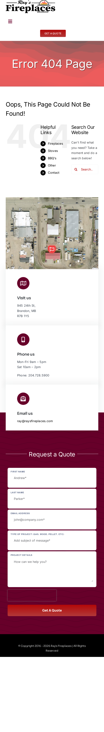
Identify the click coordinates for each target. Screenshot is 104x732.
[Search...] (84, 169)
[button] (52, 249)
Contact (54, 172)
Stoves (53, 151)
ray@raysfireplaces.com (35, 421)
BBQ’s (52, 158)
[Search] (76, 169)
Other (52, 165)
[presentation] (32, 595)
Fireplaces (55, 143)
